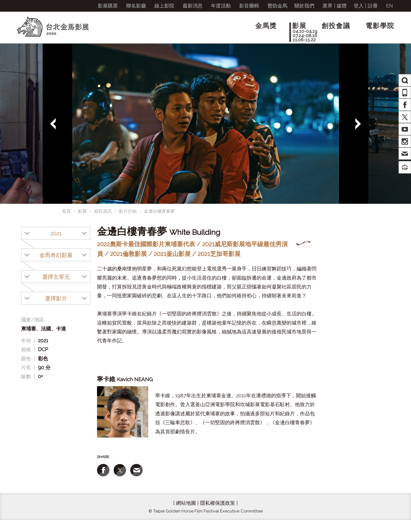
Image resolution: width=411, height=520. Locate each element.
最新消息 (193, 6)
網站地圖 (186, 503)
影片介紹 (128, 211)
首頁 (66, 211)
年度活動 (221, 6)
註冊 (373, 6)
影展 (82, 211)
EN (389, 6)
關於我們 (304, 6)
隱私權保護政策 (217, 503)
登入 (359, 6)
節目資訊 (103, 211)
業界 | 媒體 (335, 6)
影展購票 (108, 6)
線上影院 (164, 6)
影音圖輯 (249, 6)
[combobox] (55, 233)
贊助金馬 (277, 6)
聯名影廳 (136, 6)
